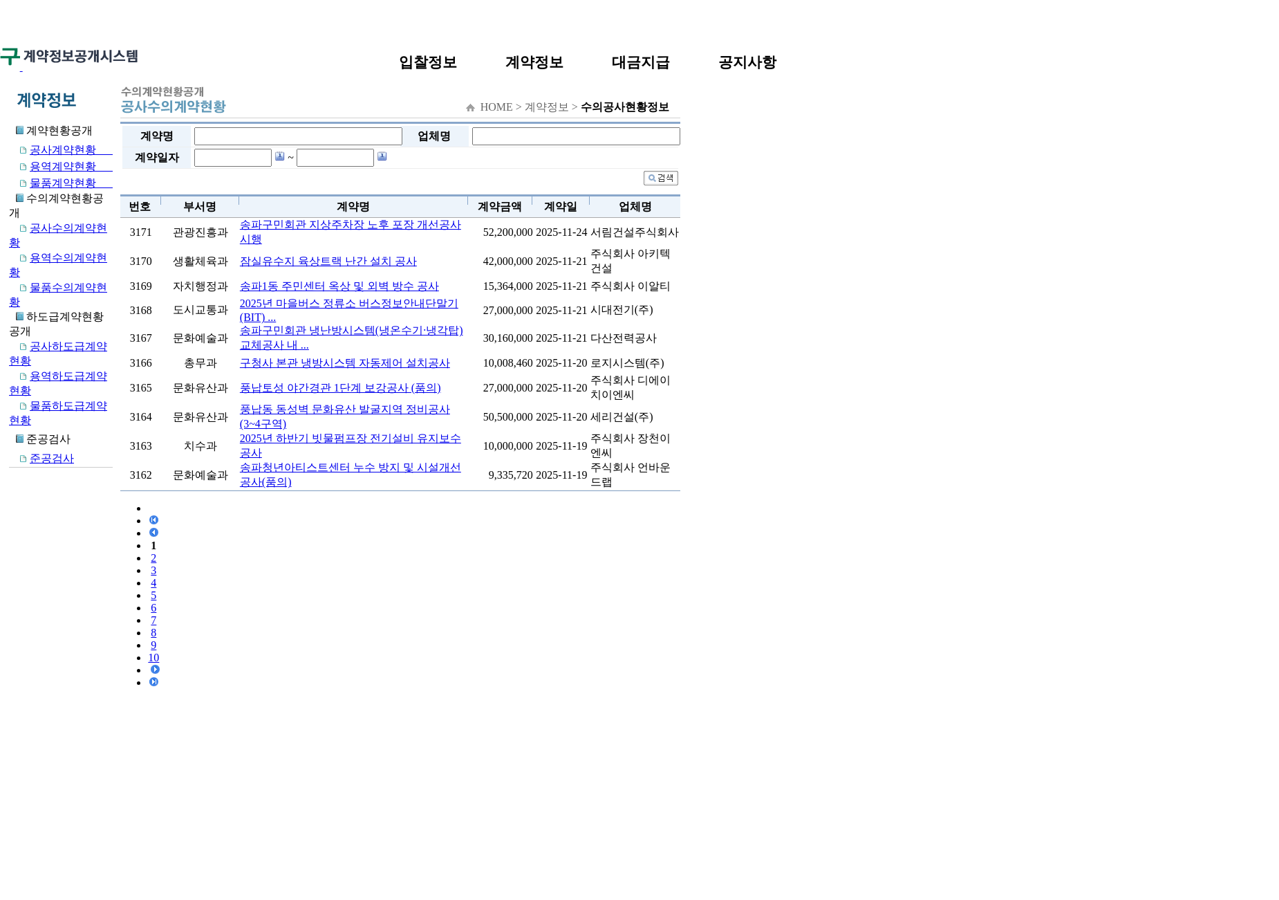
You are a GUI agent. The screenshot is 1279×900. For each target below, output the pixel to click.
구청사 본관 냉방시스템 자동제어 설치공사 (345, 363)
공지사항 (747, 62)
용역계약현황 (61, 166)
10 (153, 657)
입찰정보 (428, 62)
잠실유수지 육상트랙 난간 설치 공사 (328, 261)
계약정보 (534, 62)
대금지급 (641, 62)
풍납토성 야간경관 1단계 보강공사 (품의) (340, 388)
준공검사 (41, 458)
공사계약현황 (61, 150)
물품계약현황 (61, 183)
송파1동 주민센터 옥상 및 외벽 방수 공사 (339, 286)
